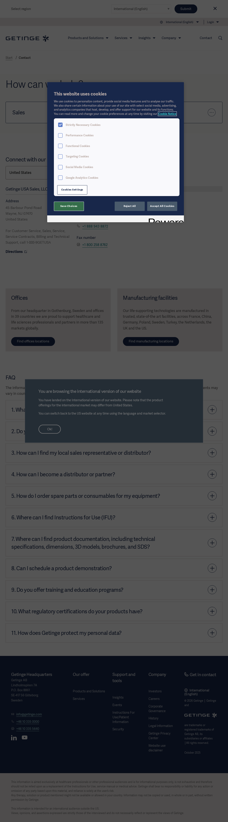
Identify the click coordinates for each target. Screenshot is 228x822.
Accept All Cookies (162, 206)
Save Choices (68, 206)
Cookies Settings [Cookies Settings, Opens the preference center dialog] (72, 189)
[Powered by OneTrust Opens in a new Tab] (165, 219)
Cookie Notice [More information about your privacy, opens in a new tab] (167, 114)
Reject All (130, 206)
